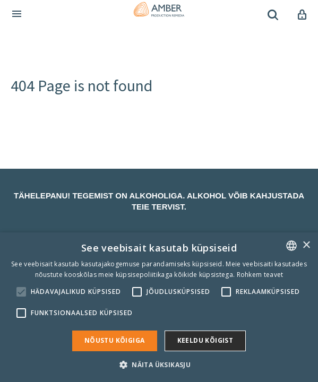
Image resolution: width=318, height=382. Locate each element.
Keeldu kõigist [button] (205, 340)
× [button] (306, 245)
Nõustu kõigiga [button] (114, 340)
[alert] (159, 307)
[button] (159, 364)
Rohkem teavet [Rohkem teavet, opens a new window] (260, 274)
